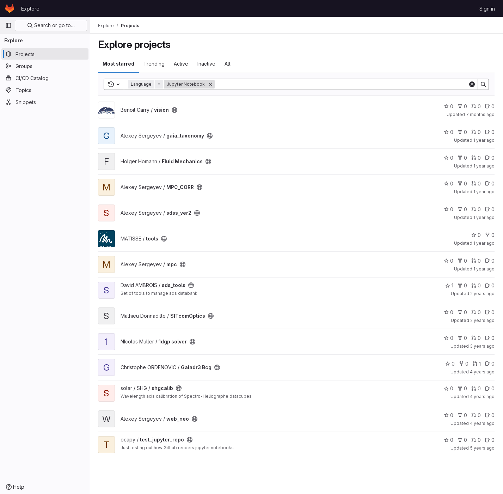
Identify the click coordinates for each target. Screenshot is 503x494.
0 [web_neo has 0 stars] (448, 415)
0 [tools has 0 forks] (490, 235)
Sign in (487, 9)
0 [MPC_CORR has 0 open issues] (490, 184)
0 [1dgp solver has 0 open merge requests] (476, 338)
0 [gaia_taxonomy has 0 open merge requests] (476, 132)
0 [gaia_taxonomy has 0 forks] (462, 132)
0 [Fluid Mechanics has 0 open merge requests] (476, 158)
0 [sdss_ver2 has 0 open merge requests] (476, 209)
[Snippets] (44, 102)
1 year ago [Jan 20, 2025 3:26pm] (484, 166)
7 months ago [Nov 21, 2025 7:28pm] (480, 114)
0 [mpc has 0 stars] (448, 261)
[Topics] (44, 90)
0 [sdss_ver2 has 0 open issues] (490, 209)
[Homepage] (10, 8)
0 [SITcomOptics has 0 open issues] (490, 312)
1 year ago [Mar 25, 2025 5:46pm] (484, 140)
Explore (30, 9)
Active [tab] (181, 64)
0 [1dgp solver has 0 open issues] (490, 338)
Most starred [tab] (119, 64)
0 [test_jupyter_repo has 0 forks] (462, 440)
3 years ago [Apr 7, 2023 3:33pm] (482, 346)
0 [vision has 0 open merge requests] (476, 106)
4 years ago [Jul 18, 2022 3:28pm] (482, 371)
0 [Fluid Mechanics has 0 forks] (462, 158)
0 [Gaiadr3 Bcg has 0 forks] (463, 364)
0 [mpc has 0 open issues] (490, 261)
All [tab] (228, 64)
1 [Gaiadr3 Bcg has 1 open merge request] (477, 364)
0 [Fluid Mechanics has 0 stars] (448, 158)
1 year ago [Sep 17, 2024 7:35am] (484, 269)
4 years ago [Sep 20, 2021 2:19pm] (482, 423)
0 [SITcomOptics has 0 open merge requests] (476, 312)
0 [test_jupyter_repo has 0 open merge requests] (476, 440)
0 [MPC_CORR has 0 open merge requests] (476, 184)
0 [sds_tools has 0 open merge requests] (476, 285)
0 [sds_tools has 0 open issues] (490, 285)
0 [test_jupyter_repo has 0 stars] (448, 440)
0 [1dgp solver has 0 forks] (462, 338)
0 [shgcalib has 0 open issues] (490, 388)
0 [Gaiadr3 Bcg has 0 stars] (450, 364)
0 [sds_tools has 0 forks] (462, 285)
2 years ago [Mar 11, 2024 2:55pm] (482, 320)
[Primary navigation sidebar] (8, 25)
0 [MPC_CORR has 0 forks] (462, 184)
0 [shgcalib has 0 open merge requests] (476, 388)
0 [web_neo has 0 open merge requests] (476, 415)
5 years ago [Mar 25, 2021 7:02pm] (482, 448)
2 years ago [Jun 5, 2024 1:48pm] (482, 293)
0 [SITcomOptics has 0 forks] (462, 312)
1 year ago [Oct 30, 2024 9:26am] (484, 243)
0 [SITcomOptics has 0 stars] (448, 312)
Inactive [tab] (207, 64)
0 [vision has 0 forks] (462, 106)
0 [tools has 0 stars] (476, 235)
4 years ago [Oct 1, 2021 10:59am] (482, 396)
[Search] (342, 84)
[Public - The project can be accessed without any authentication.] (175, 110)
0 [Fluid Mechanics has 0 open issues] (490, 158)
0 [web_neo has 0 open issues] (490, 415)
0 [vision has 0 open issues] (490, 106)
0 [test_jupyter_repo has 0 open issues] (490, 440)
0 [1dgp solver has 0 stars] (448, 338)
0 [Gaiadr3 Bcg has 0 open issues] (490, 364)
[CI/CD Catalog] (44, 78)
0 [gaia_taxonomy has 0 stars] (448, 132)
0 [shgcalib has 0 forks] (462, 388)
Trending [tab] (154, 64)
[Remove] (211, 84)
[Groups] (44, 66)
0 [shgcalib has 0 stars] (448, 388)
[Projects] (44, 54)
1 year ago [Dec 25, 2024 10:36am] (484, 217)
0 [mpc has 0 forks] (462, 261)
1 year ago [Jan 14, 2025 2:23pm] (484, 191)
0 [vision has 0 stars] (448, 106)
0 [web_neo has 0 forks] (462, 415)
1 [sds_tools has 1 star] (449, 285)
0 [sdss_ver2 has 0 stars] (448, 209)
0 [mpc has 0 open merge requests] (476, 261)
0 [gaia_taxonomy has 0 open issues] (490, 132)
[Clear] (472, 84)
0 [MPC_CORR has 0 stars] (448, 184)
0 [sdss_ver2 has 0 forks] (462, 209)
